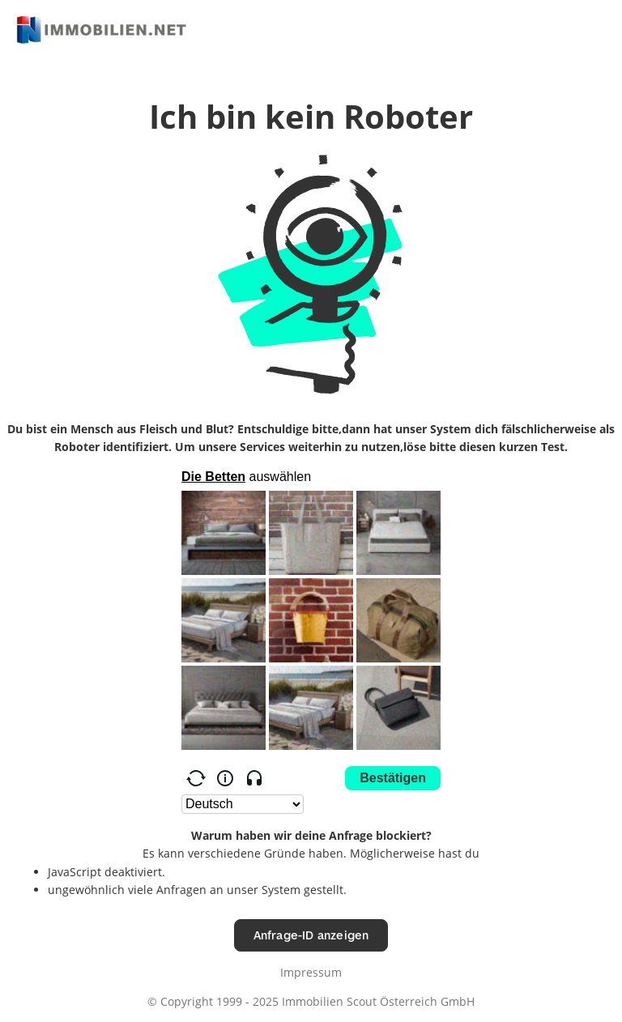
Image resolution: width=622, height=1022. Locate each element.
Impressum (311, 972)
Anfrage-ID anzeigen (311, 935)
